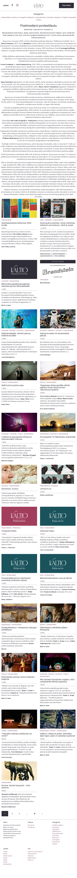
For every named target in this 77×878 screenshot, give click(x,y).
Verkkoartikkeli (5, 17)
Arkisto (39, 20)
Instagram (31, 827)
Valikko (6, 5)
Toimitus (31, 856)
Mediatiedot (32, 858)
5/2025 (3, 228)
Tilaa (66, 5)
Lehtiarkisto (7, 864)
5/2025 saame (7, 856)
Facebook (31, 825)
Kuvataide (43, 330)
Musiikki (12, 330)
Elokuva (4, 382)
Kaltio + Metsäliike (46, 220)
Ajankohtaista (44, 434)
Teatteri (65, 674)
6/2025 (3, 739)
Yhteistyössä (44, 279)
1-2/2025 (43, 228)
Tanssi (20, 434)
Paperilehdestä (41, 17)
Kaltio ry (31, 860)
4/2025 (5, 860)
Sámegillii (22, 17)
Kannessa (4, 486)
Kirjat (41, 528)
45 (35, 814)
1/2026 (3, 289)
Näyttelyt (57, 17)
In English (64, 17)
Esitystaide (72, 17)
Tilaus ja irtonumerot (35, 852)
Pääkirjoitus (31, 17)
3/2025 (5, 862)
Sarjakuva (15, 17)
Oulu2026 (50, 17)
